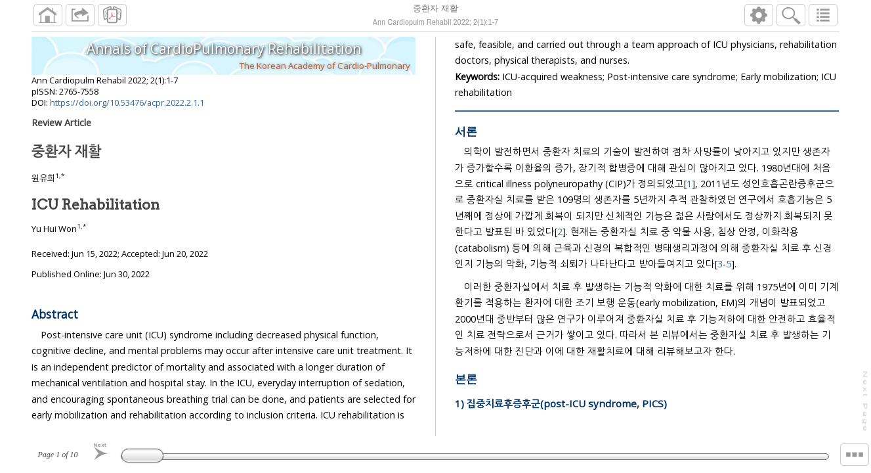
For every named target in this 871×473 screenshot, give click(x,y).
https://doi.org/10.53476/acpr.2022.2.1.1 (127, 108)
